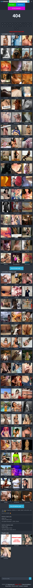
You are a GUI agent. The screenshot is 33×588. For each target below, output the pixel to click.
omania (4, 1)
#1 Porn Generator (16, 8)
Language (26, 586)
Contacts (21, 586)
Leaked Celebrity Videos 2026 (16, 31)
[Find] (30, 578)
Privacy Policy (8, 586)
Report (16, 584)
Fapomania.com (11, 584)
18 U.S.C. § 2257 (15, 586)
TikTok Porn (20, 4)
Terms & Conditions (26, 584)
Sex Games (11, 4)
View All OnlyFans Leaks (16, 506)
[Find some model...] (14, 578)
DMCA (20, 584)
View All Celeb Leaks (16, 268)
